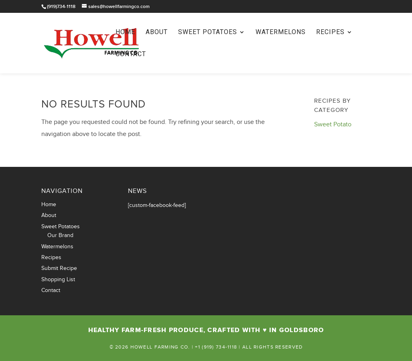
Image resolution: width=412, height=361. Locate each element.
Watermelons (281, 32)
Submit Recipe (59, 268)
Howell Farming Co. (160, 347)
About (157, 32)
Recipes (330, 32)
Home (125, 32)
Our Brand (60, 235)
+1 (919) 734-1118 (216, 347)
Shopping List (58, 279)
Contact (131, 54)
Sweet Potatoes (207, 32)
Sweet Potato (332, 124)
